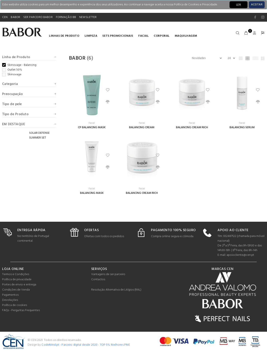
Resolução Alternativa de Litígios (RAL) (116, 289)
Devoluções (10, 300)
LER (238, 4)
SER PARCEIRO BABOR (38, 17)
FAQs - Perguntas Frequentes (21, 310)
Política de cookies (14, 305)
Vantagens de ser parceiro (108, 274)
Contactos (98, 279)
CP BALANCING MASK (92, 127)
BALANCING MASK (92, 193)
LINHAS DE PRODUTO (64, 35)
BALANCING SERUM (242, 127)
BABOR (15, 17)
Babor (77, 58)
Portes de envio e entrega (19, 284)
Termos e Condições (15, 274)
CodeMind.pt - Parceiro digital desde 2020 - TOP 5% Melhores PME (86, 344)
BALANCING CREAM (141, 127)
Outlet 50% (12, 70)
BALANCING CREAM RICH (192, 127)
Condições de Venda (16, 289)
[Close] (257, 4)
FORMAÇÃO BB (66, 17)
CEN (4, 17)
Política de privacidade (16, 279)
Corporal (161, 35)
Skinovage (11, 74)
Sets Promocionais (117, 35)
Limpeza (91, 35)
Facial (143, 35)
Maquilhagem (186, 35)
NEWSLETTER (88, 17)
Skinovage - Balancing (19, 65)
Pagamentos (10, 294)
